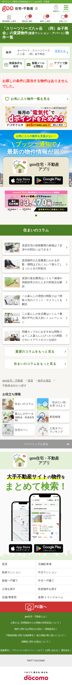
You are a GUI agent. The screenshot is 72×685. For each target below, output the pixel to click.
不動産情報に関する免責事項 (19, 635)
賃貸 (4, 564)
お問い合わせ (51, 650)
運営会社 (65, 650)
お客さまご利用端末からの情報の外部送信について (35, 622)
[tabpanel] (36, 201)
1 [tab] (36, 215)
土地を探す (8, 588)
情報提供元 (50, 629)
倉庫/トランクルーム (50, 597)
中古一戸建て (46, 580)
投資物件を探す (47, 588)
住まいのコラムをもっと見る (35, 364)
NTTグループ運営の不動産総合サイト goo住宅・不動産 (26, 2)
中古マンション (47, 572)
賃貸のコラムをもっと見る (35, 351)
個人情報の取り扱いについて (50, 635)
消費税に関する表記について (35, 641)
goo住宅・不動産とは (35, 616)
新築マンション (11, 572)
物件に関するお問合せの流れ (28, 629)
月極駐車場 (44, 564)
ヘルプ (39, 650)
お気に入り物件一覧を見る (27, 99)
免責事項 (4, 650)
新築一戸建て (10, 580)
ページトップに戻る (36, 444)
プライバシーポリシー (22, 650)
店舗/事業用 (9, 597)
